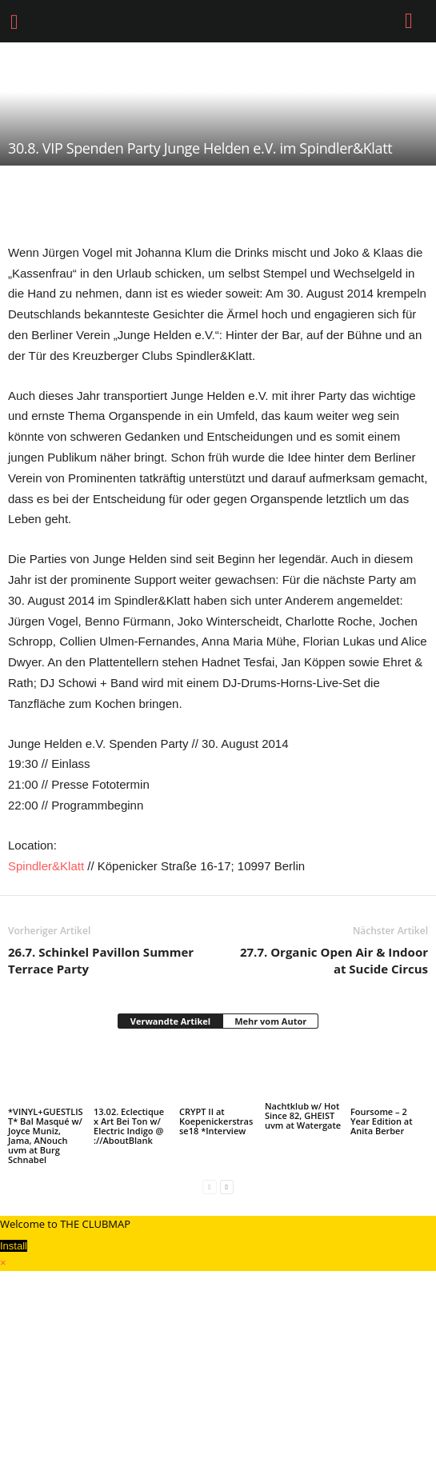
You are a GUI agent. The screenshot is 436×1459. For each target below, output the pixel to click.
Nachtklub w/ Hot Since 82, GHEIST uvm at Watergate (303, 1115)
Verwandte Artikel (170, 1021)
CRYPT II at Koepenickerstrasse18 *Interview (216, 1121)
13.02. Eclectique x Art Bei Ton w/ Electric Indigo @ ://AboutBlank (129, 1125)
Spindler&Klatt (46, 866)
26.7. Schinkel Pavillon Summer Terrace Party (101, 960)
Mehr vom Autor (270, 1021)
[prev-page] (209, 1186)
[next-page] (227, 1186)
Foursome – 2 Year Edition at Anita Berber (381, 1121)
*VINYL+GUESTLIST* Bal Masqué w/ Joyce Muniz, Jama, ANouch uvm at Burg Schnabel (45, 1135)
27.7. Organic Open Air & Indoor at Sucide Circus (334, 960)
